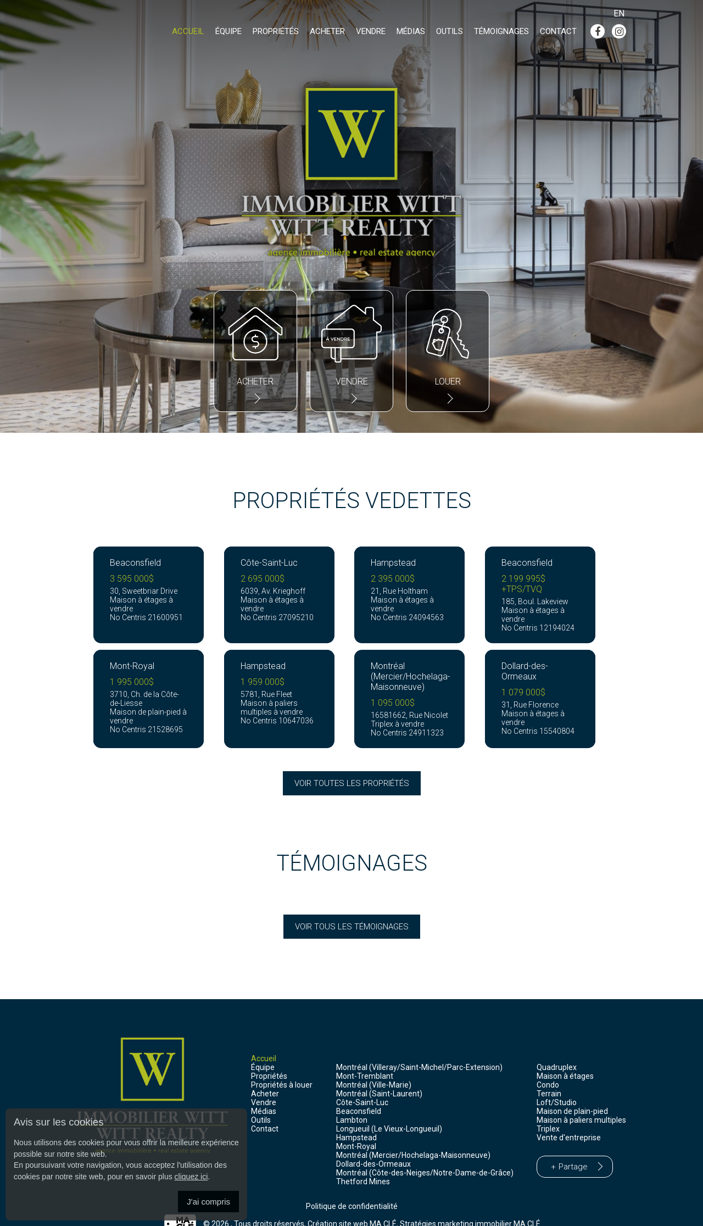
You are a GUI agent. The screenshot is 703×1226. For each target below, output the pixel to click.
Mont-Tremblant (364, 1055)
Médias (411, 32)
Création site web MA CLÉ (352, 1203)
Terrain (549, 1073)
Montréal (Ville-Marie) (373, 1064)
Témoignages (501, 32)
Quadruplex (557, 1047)
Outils (449, 32)
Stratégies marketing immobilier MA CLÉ (470, 1203)
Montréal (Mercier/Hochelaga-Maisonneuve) (413, 1134)
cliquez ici (191, 1176)
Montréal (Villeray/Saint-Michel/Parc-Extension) (419, 1047)
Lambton (351, 1099)
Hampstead (356, 1117)
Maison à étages (565, 1055)
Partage (573, 1146)
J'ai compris (208, 1201)
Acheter (327, 32)
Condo (548, 1064)
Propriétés (276, 32)
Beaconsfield (358, 1090)
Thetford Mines (363, 1161)
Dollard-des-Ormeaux (373, 1143)
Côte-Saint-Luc (362, 1082)
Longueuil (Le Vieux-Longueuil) (389, 1108)
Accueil (188, 32)
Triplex (548, 1108)
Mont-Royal (356, 1126)
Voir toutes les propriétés (351, 763)
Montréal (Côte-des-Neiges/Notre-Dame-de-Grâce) (425, 1152)
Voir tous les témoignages (352, 906)
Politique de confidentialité (352, 1186)
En (618, 13)
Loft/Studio (557, 1082)
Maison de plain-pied (572, 1090)
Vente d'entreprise (569, 1117)
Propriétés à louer (282, 1064)
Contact (558, 32)
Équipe (228, 32)
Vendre (371, 32)
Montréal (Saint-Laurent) (379, 1073)
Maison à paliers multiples (581, 1099)
